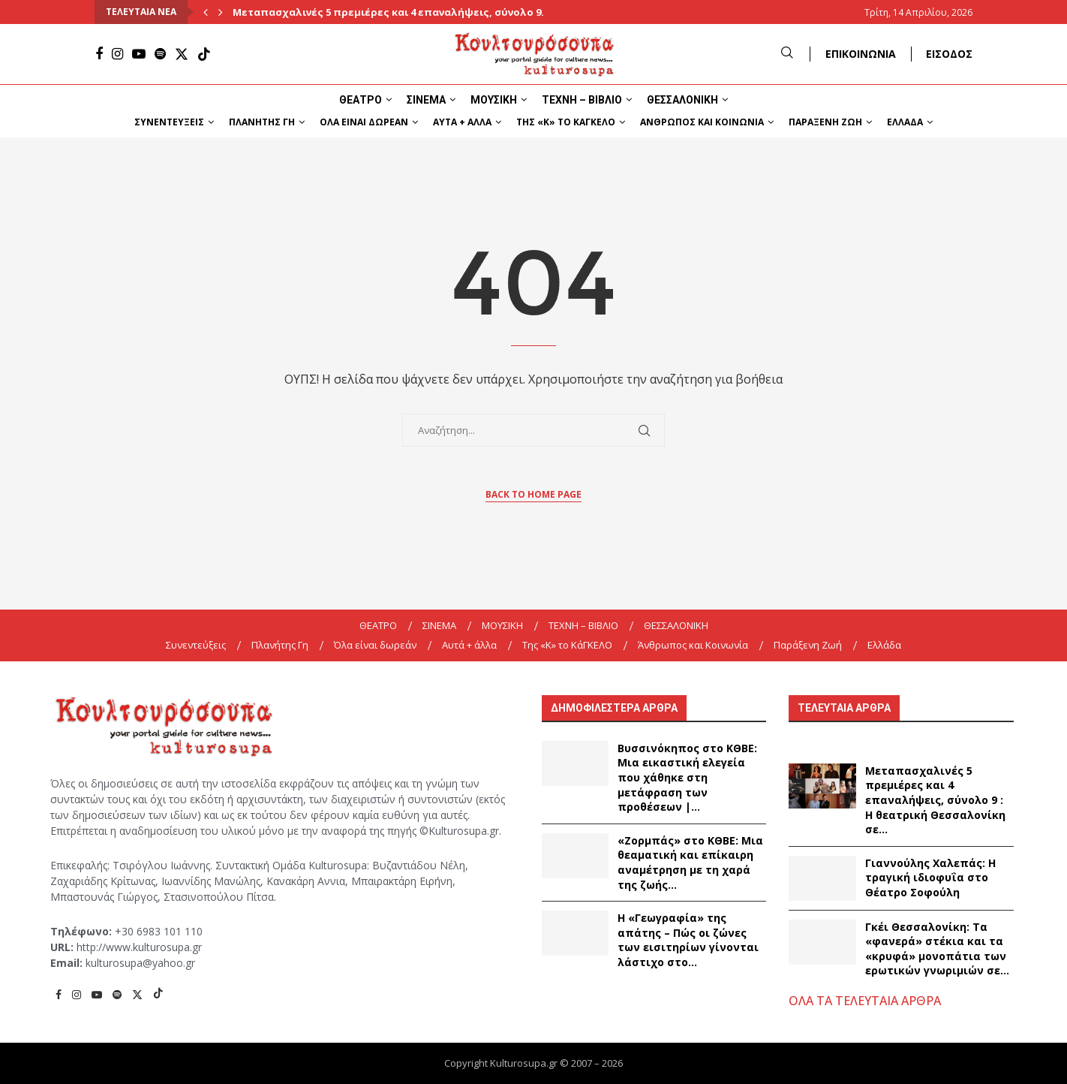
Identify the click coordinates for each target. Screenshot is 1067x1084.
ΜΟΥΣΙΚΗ (493, 100)
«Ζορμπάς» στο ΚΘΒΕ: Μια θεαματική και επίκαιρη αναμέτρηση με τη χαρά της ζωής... (690, 862)
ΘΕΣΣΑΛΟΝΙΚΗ (682, 100)
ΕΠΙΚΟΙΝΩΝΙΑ (860, 54)
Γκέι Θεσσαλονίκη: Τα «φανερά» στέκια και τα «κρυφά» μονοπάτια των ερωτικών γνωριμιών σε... (937, 949)
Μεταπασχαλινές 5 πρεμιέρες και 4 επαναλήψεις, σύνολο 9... (391, 12)
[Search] (787, 54)
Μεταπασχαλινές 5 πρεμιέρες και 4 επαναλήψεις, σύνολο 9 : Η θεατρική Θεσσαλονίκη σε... (935, 799)
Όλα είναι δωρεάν (364, 122)
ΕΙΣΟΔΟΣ (949, 54)
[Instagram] (117, 54)
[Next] (221, 12)
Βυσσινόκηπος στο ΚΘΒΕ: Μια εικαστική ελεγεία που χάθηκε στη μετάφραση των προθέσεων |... (687, 777)
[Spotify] (160, 54)
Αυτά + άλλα (462, 122)
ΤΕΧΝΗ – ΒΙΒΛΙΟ (582, 100)
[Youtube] (138, 54)
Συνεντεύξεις (169, 122)
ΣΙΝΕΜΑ (426, 100)
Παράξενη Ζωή (825, 122)
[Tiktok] (204, 54)
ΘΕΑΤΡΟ (360, 100)
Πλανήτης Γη (262, 122)
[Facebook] (99, 54)
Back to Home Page (533, 494)
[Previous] (206, 12)
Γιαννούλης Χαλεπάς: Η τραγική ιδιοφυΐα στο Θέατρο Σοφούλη (930, 877)
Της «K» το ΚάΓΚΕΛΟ (565, 122)
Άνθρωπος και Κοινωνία (702, 122)
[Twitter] (181, 54)
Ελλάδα (905, 122)
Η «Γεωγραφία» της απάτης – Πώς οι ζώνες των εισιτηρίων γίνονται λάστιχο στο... (688, 940)
